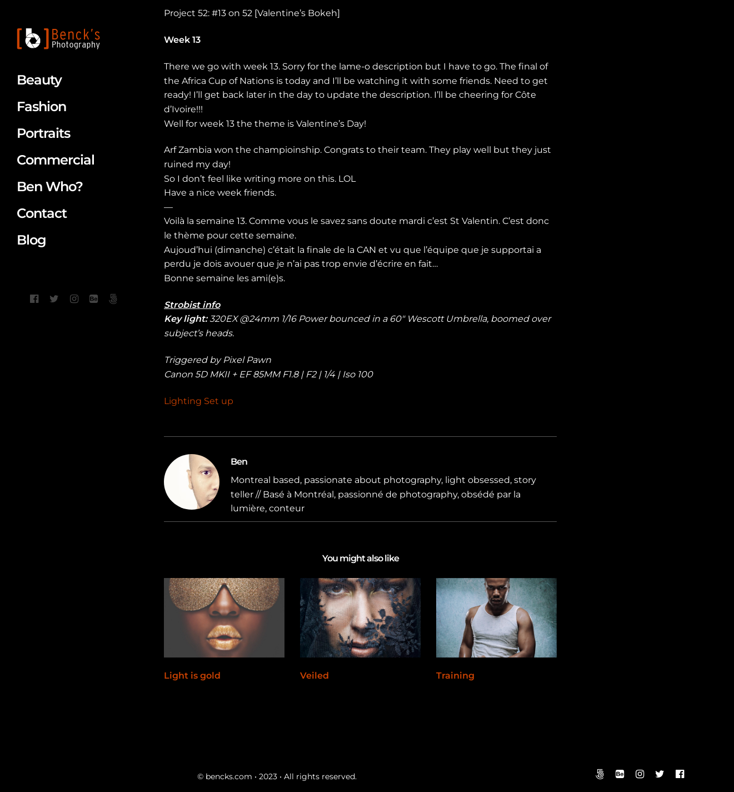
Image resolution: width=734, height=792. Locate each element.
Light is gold (192, 675)
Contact (42, 213)
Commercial (55, 160)
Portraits (43, 133)
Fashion (41, 106)
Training (455, 675)
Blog (31, 240)
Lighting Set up (198, 401)
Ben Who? (50, 186)
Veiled (314, 675)
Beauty (39, 80)
